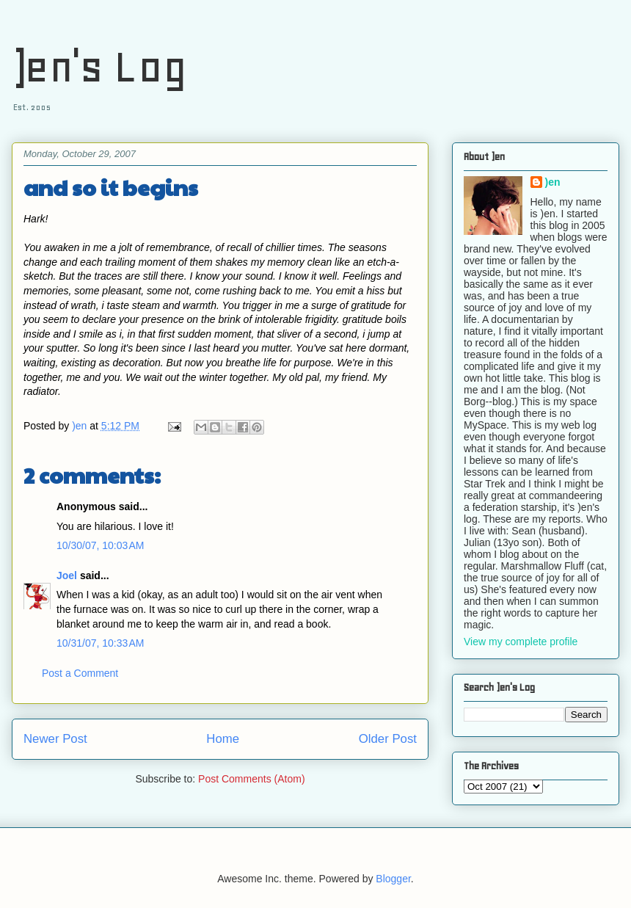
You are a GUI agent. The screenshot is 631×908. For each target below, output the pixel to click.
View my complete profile (520, 641)
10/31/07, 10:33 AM (100, 643)
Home (222, 739)
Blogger (393, 879)
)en (553, 182)
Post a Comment (80, 673)
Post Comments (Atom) (251, 779)
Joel (66, 575)
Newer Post (55, 739)
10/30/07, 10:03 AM (100, 545)
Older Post (388, 739)
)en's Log (99, 66)
